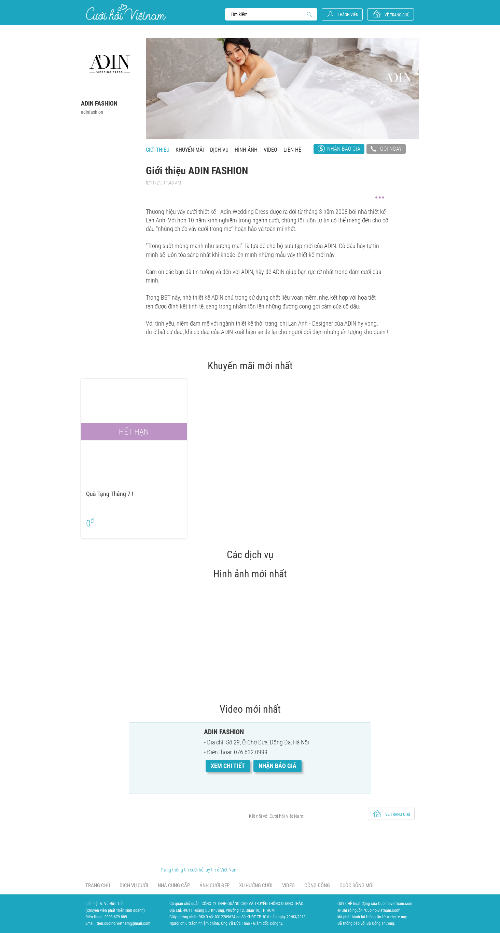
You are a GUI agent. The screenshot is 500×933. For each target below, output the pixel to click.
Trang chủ (97, 885)
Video (270, 150)
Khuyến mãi (190, 150)
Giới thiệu (157, 150)
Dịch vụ (219, 150)
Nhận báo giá (343, 149)
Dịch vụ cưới (134, 885)
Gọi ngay (386, 150)
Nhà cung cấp (174, 885)
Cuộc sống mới (356, 885)
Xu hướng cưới (256, 885)
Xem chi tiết (228, 765)
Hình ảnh (246, 150)
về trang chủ (397, 15)
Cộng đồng (317, 885)
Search (268, 14)
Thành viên (348, 14)
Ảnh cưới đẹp (214, 885)
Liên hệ (292, 150)
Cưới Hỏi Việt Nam (126, 12)
